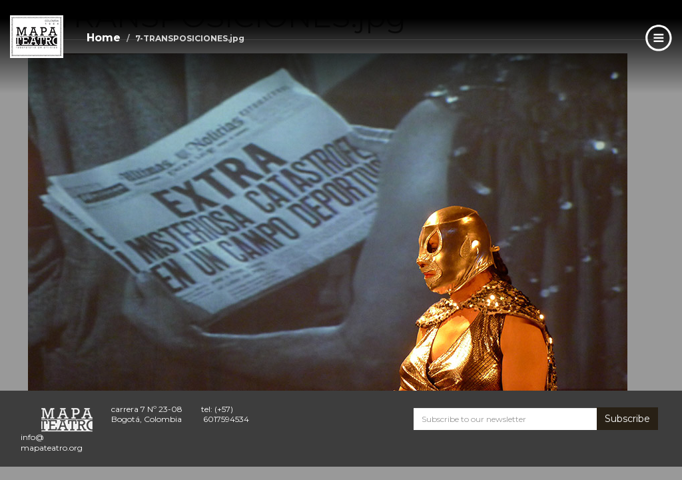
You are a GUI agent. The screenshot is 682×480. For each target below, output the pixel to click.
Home (104, 37)
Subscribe (627, 419)
